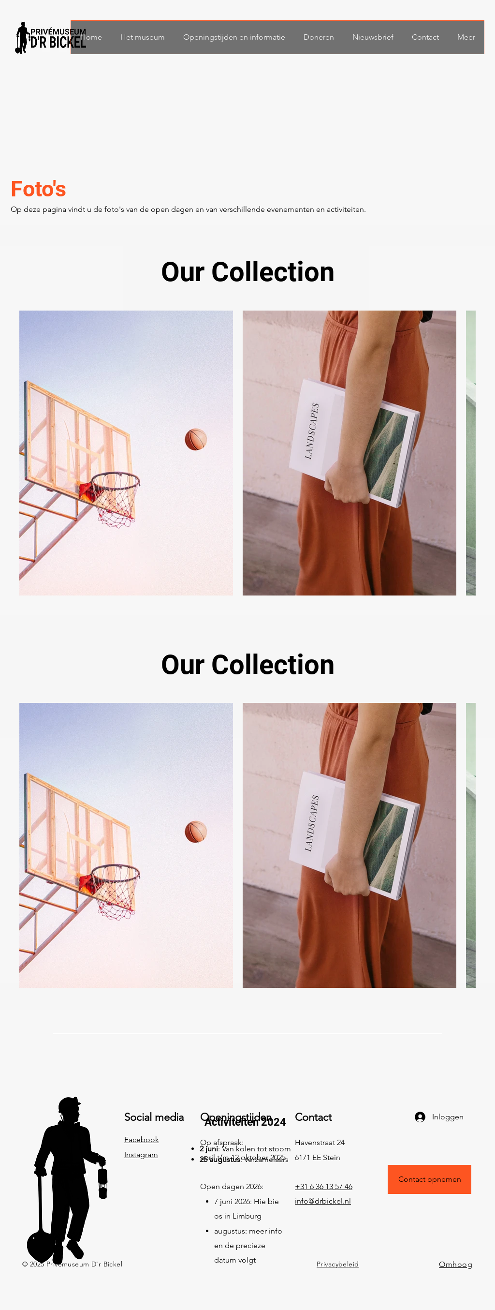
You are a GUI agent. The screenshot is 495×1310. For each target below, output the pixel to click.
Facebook (141, 1139)
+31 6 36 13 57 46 (323, 1186)
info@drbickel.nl (323, 1201)
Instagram (141, 1154)
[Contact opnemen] (429, 1179)
